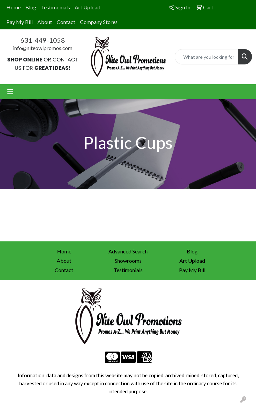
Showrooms (128, 260)
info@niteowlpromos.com (42, 48)
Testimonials (55, 7)
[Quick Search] (206, 56)
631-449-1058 (42, 40)
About (44, 22)
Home (13, 7)
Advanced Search (128, 251)
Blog (30, 7)
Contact (66, 22)
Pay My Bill (19, 22)
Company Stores (99, 22)
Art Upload (87, 7)
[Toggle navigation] (10, 91)
